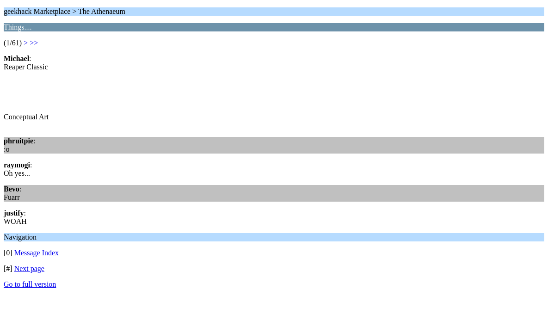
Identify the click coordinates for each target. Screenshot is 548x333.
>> (34, 43)
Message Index (36, 253)
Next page (29, 268)
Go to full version (30, 284)
